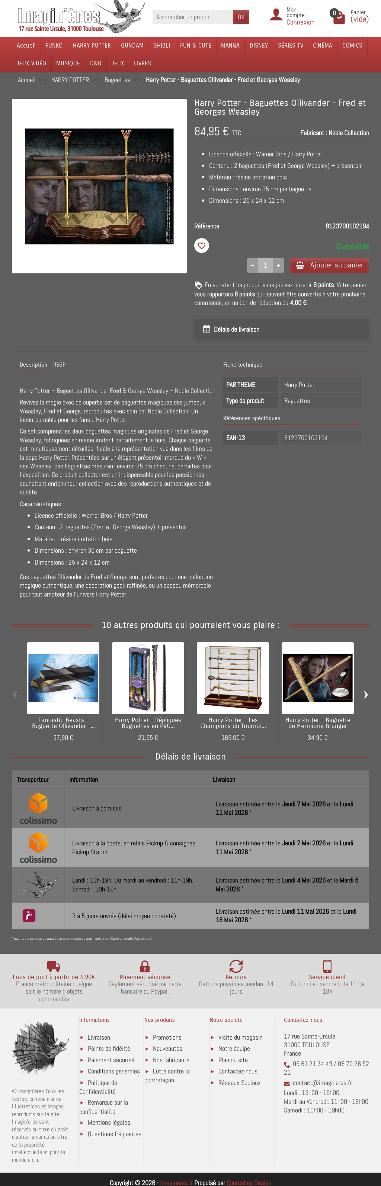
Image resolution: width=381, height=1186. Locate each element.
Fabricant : (313, 133)
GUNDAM (132, 45)
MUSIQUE (68, 63)
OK (241, 17)
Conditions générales (114, 1071)
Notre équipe (234, 1048)
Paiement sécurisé (111, 1060)
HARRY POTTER (92, 45)
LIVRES (142, 63)
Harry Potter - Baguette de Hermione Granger (317, 723)
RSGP (59, 365)
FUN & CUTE (195, 45)
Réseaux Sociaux (239, 1082)
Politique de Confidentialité (98, 1087)
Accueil (26, 45)
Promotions (167, 1037)
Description (33, 365)
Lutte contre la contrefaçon (167, 1076)
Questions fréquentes (114, 1134)
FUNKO (54, 45)
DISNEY (259, 45)
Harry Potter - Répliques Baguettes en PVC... (148, 723)
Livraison (99, 1037)
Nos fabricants (171, 1060)
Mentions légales (109, 1122)
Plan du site (233, 1060)
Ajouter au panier (329, 265)
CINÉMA (322, 45)
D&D (96, 63)
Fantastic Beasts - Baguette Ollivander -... (63, 723)
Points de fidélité (109, 1048)
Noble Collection (349, 133)
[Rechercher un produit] (193, 17)
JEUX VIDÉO (32, 63)
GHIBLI (161, 45)
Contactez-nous (237, 1071)
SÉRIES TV (290, 45)
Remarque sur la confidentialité (103, 1107)
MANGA (230, 45)
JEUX (118, 63)
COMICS (352, 45)
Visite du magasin (240, 1037)
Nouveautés (167, 1048)
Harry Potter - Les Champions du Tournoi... (233, 723)
